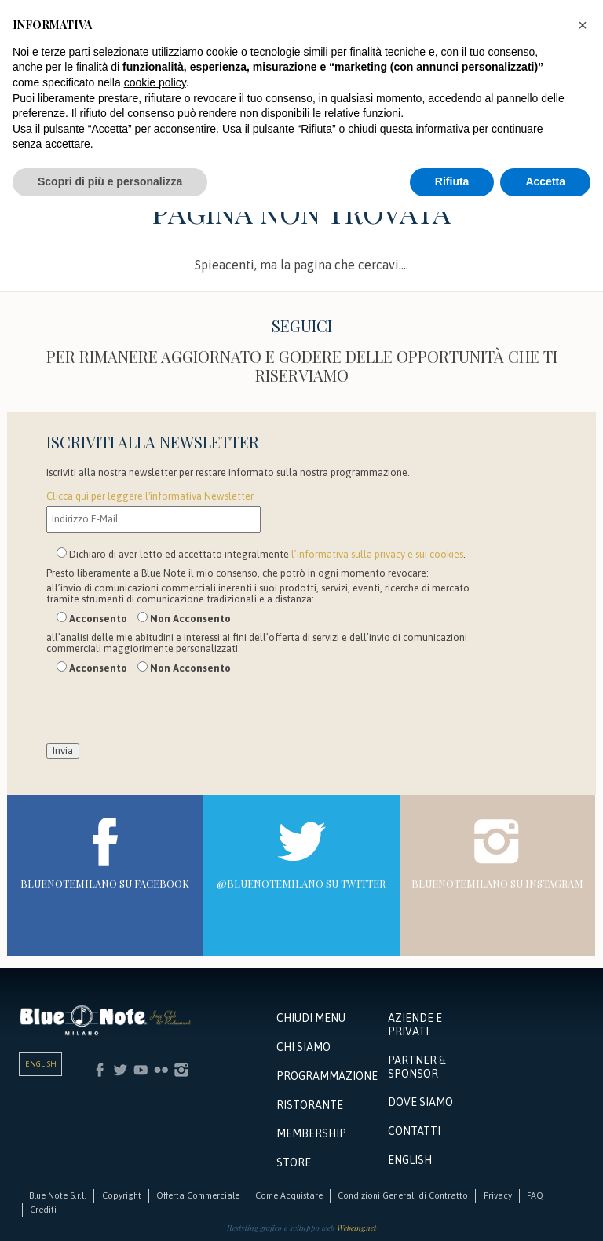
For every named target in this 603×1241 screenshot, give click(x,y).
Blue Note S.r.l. (57, 1195)
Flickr (161, 1069)
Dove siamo (420, 1102)
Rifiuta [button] (452, 181)
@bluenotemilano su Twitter (301, 883)
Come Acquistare (289, 1195)
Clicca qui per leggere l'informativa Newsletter (150, 496)
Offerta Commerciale (197, 1195)
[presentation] (165, 712)
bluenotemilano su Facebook (104, 883)
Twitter (120, 1069)
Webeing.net (356, 1227)
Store (293, 1162)
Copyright (121, 1195)
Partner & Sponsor (417, 1067)
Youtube (140, 1069)
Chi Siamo (303, 1047)
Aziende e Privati (415, 1025)
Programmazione (325, 1076)
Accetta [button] (545, 181)
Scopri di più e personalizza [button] (110, 181)
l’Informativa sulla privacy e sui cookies (377, 554)
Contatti (414, 1131)
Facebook (99, 1069)
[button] (582, 25)
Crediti (43, 1209)
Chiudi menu (310, 1018)
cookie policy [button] (155, 82)
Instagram (181, 1069)
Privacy (498, 1195)
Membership (311, 1133)
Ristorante (309, 1105)
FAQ (535, 1195)
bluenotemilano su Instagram (497, 883)
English (41, 1064)
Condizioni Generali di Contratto (403, 1195)
